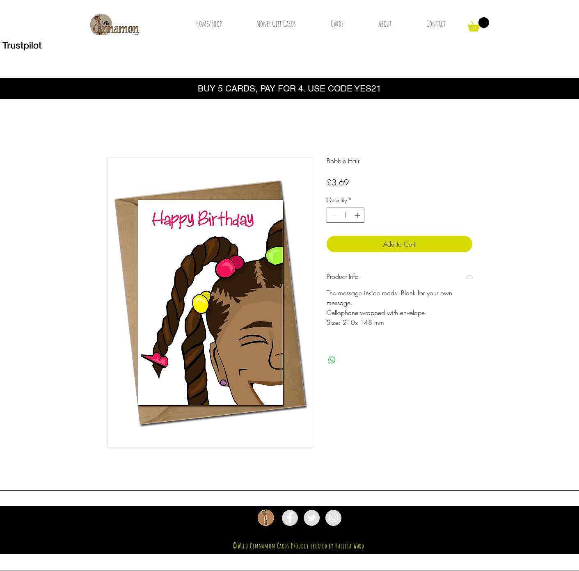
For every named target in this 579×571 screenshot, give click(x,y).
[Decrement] (333, 215)
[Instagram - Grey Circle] (333, 518)
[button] (478, 24)
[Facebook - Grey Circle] (290, 518)
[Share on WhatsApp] (332, 360)
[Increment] (358, 215)
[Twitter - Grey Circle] (312, 518)
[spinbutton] (345, 215)
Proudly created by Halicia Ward (327, 545)
